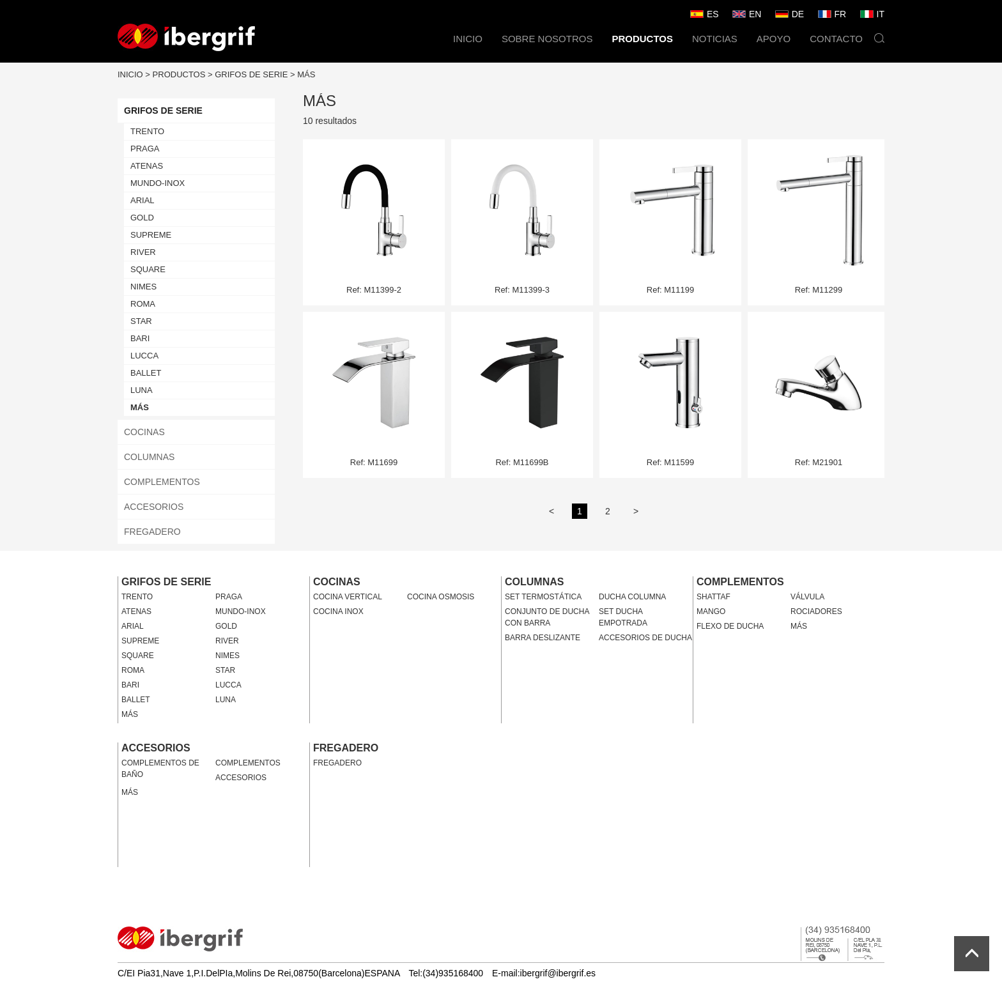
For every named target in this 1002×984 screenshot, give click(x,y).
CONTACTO (836, 38)
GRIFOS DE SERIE (251, 74)
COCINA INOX (338, 611)
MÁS (306, 74)
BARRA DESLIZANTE (542, 637)
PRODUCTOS (642, 38)
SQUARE (148, 269)
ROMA (142, 304)
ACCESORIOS (153, 507)
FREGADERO (152, 532)
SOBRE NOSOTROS (547, 38)
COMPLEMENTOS (162, 482)
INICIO (467, 38)
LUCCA (144, 355)
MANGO (711, 611)
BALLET (145, 373)
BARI (140, 338)
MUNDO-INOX (157, 183)
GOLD (142, 217)
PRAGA (145, 148)
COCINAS (144, 432)
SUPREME (150, 235)
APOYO (773, 38)
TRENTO (147, 131)
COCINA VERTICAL (347, 596)
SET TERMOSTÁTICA (543, 596)
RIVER (143, 252)
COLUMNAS (149, 457)
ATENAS (146, 166)
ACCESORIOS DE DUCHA (645, 637)
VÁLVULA (807, 596)
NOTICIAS (714, 38)
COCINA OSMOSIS (440, 596)
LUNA (141, 390)
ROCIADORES (816, 611)
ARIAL (142, 200)
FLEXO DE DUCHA (730, 626)
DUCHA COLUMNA (632, 596)
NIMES (143, 286)
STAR (141, 321)
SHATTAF (713, 596)
